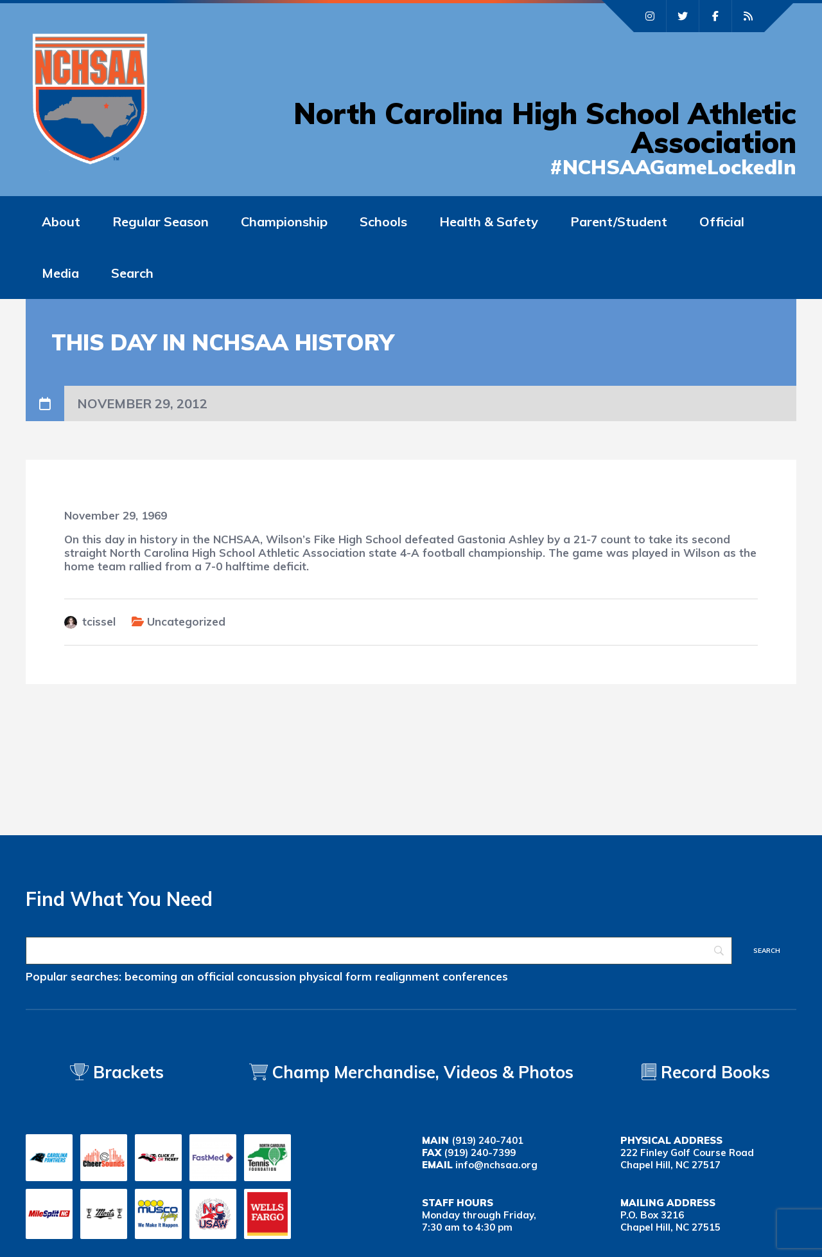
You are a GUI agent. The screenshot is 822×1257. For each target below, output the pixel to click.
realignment (407, 976)
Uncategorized (186, 621)
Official (721, 221)
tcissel (99, 621)
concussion (266, 976)
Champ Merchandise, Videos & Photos (422, 1072)
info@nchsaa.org (496, 1165)
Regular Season (160, 221)
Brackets (117, 1072)
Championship (284, 221)
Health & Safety (488, 221)
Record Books (706, 1072)
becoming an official (179, 976)
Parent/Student (618, 221)
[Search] (379, 950)
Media (60, 273)
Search (132, 273)
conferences (475, 976)
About (61, 221)
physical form (335, 976)
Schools (383, 221)
